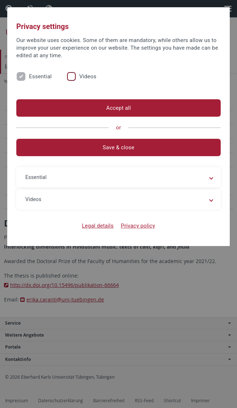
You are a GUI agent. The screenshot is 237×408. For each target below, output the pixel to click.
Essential (40, 76)
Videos (87, 76)
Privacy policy (138, 225)
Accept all (118, 108)
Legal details (97, 225)
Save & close (118, 147)
